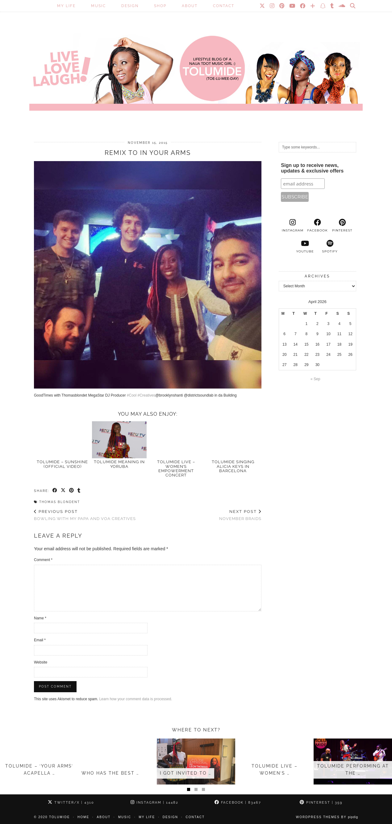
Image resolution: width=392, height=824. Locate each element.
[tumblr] (332, 6)
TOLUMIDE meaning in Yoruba (119, 464)
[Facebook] (303, 6)
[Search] (353, 6)
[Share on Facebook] (55, 491)
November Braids (240, 515)
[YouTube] (292, 6)
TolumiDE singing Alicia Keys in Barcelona (233, 466)
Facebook (238, 803)
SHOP (160, 6)
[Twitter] (262, 6)
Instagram (154, 803)
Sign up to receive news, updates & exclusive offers (312, 168)
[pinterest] (342, 225)
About (190, 6)
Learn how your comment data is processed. (135, 699)
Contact (223, 6)
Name (40, 618)
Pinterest (321, 803)
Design (130, 6)
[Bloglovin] (313, 6)
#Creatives (146, 395)
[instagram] (292, 225)
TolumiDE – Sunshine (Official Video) (62, 464)
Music (98, 6)
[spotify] (329, 246)
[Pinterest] (282, 6)
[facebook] (317, 225)
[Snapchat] (323, 6)
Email (40, 640)
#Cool (131, 395)
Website (40, 662)
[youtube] (305, 246)
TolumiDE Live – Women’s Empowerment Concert (176, 468)
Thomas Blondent (59, 502)
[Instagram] (272, 6)
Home (83, 817)
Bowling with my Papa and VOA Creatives (85, 515)
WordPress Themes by (327, 817)
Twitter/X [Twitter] (71, 803)
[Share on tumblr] (79, 491)
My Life (66, 6)
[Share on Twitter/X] (63, 491)
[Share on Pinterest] (71, 491)
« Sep (315, 379)
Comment (43, 560)
